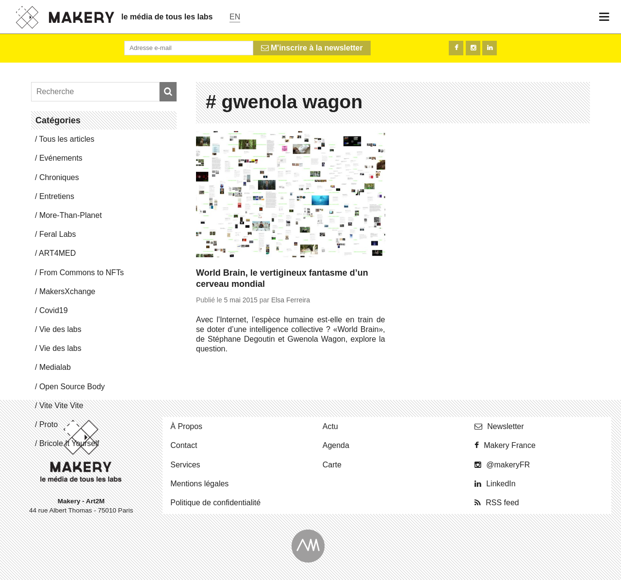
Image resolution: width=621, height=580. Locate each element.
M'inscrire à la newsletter (312, 48)
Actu (330, 426)
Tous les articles (67, 139)
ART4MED (57, 253)
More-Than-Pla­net (70, 215)
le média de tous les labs (167, 17)
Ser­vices (185, 465)
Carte (332, 465)
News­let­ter (505, 426)
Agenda (336, 445)
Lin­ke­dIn (501, 484)
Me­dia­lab (55, 367)
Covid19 (53, 310)
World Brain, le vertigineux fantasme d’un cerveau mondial (282, 278)
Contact (183, 445)
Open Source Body (72, 386)
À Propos (186, 426)
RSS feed (502, 502)
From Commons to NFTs (81, 272)
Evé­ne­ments (60, 158)
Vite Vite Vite (61, 405)
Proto (48, 424)
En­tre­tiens (56, 196)
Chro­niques (59, 177)
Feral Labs (57, 234)
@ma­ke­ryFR (508, 465)
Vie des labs (60, 329)
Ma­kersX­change (67, 291)
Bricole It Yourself (69, 443)
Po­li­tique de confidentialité (215, 502)
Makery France (510, 445)
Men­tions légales (199, 484)
